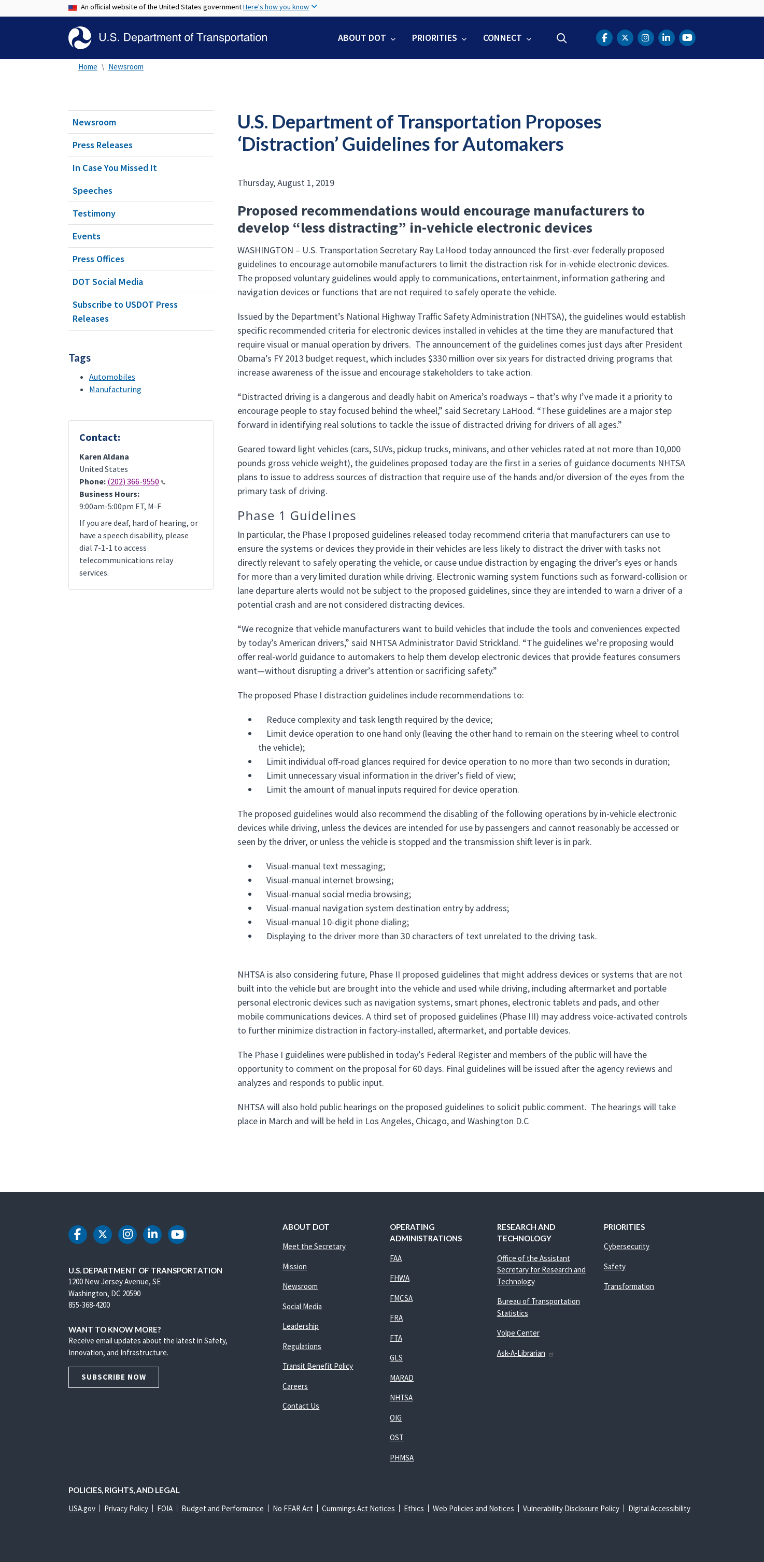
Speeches (92, 190)
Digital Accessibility (659, 1508)
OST (397, 1437)
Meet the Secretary (314, 1246)
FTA (396, 1338)
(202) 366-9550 (136, 481)
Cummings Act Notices (358, 1508)
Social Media (302, 1306)
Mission (294, 1266)
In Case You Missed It (115, 168)
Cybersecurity (626, 1246)
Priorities (434, 38)
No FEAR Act (293, 1508)
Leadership (300, 1326)
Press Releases (103, 145)
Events (87, 236)
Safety (615, 1266)
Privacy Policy (126, 1508)
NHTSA (401, 1397)
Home (87, 66)
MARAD (402, 1378)
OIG (396, 1418)
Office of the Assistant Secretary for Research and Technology (541, 1269)
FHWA (399, 1278)
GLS (396, 1358)
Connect (502, 38)
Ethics (414, 1508)
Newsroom (126, 66)
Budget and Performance (222, 1508)
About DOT (362, 38)
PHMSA (402, 1458)
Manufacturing (115, 389)
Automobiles (112, 376)
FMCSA (401, 1298)
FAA (396, 1258)
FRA (396, 1318)
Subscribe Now (113, 1377)
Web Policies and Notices (473, 1508)
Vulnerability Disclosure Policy (571, 1508)
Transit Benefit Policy (317, 1366)
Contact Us (300, 1406)
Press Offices (98, 259)
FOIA (165, 1508)
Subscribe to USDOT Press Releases (125, 311)
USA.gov (81, 1508)
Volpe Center (518, 1333)
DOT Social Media (108, 282)
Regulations (301, 1346)
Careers (295, 1386)
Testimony (94, 213)
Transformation (629, 1286)
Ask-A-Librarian (526, 1353)
